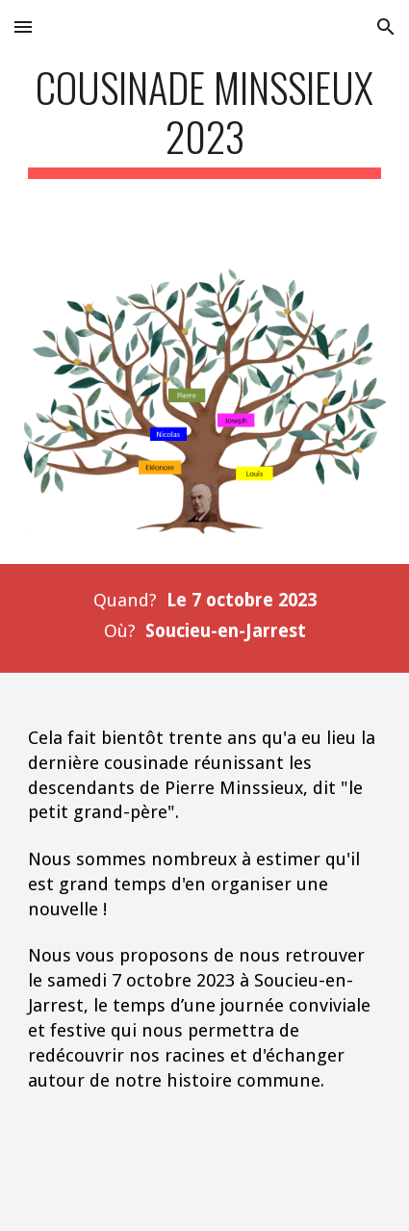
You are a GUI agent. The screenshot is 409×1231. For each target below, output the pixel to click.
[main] (205, 120)
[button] (23, 26)
